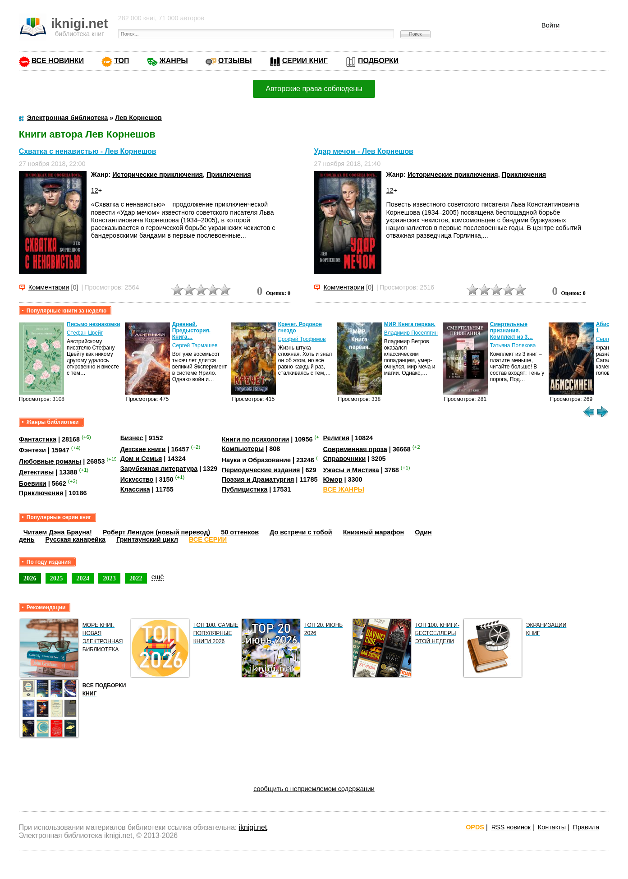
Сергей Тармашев (195, 345)
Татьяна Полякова (513, 345)
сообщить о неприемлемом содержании (314, 788)
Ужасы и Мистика (351, 470)
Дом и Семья (141, 458)
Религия (336, 438)
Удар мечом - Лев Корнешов (363, 151)
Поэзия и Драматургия (258, 479)
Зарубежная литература (158, 468)
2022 (135, 578)
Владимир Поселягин (411, 333)
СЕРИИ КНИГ (305, 60)
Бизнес (131, 438)
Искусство (137, 479)
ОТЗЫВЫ (235, 60)
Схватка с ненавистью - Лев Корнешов (87, 151)
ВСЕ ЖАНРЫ (343, 489)
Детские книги (143, 448)
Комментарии (48, 287)
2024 (82, 578)
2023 (109, 578)
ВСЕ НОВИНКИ (58, 60)
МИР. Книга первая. (409, 324)
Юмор (333, 479)
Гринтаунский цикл (147, 539)
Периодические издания (261, 470)
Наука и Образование (256, 460)
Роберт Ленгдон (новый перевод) (156, 532)
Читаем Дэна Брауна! (57, 532)
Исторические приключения (157, 174)
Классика (135, 489)
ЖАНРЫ (174, 60)
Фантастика (37, 439)
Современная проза (355, 448)
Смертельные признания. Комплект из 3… (511, 330)
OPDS (475, 827)
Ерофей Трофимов (302, 339)
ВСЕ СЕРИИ (208, 539)
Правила (586, 827)
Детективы (36, 472)
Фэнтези (32, 450)
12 (94, 190)
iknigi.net (253, 827)
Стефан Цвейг (85, 333)
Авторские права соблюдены (314, 88)
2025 (56, 578)
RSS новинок (511, 827)
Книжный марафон (373, 532)
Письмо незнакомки (93, 324)
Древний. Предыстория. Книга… (191, 330)
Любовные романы (50, 461)
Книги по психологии (255, 439)
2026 (30, 578)
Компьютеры (243, 448)
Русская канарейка (75, 539)
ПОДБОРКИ (378, 60)
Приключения (228, 174)
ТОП (121, 60)
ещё (157, 576)
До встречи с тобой (301, 532)
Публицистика (245, 489)
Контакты (552, 827)
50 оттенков (240, 532)
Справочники (344, 458)
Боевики (32, 483)
